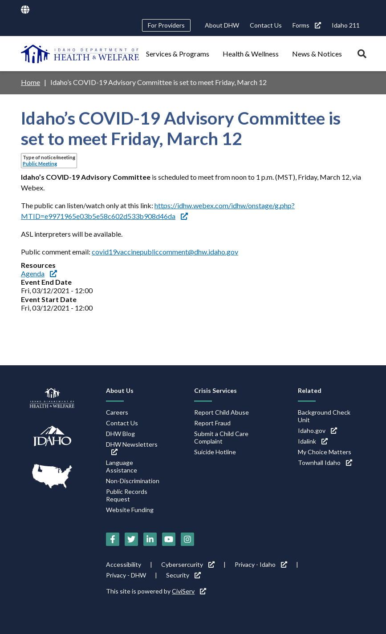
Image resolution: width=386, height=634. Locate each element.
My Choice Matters (324, 452)
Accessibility (123, 564)
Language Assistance (121, 466)
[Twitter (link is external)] (131, 539)
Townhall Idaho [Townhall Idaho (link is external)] (325, 462)
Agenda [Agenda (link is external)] (39, 273)
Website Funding (130, 509)
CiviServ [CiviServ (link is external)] (189, 591)
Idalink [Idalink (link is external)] (313, 441)
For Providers (166, 25)
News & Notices (317, 53)
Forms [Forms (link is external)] (307, 25)
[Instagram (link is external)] (187, 539)
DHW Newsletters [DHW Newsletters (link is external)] (132, 447)
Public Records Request (126, 495)
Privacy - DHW (126, 575)
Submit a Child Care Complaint (221, 437)
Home (30, 82)
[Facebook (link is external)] (112, 539)
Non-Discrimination (132, 481)
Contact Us (266, 25)
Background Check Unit (324, 416)
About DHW (222, 25)
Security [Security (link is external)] (183, 575)
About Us (120, 390)
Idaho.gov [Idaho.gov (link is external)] (317, 430)
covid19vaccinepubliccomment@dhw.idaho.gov (165, 251)
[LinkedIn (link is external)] (150, 539)
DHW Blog (120, 433)
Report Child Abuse (221, 412)
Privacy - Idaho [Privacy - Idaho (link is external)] (261, 564)
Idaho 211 (346, 25)
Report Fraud (212, 423)
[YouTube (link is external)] (168, 539)
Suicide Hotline (215, 452)
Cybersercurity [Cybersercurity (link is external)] (188, 564)
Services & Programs (177, 53)
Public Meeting (40, 163)
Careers (117, 412)
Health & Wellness (251, 53)
